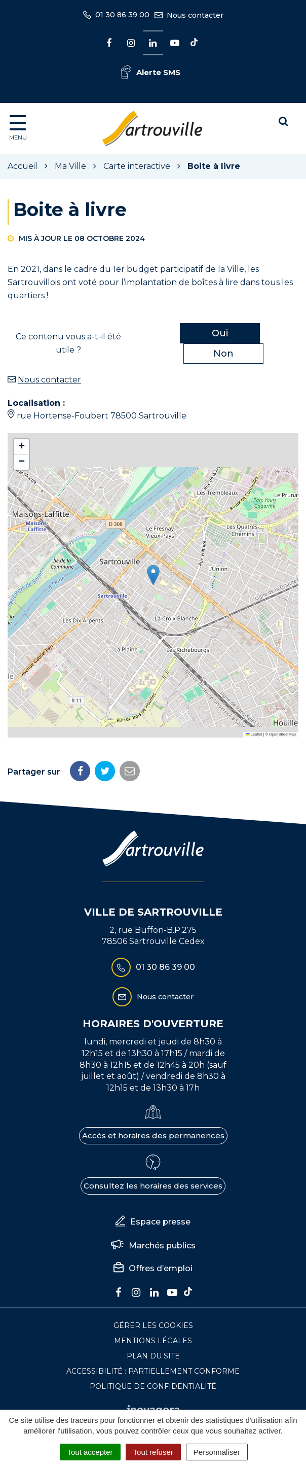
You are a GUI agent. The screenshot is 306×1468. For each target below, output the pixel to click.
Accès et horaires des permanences (153, 1135)
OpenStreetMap (282, 734)
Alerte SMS (150, 72)
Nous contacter (49, 380)
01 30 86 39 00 (153, 967)
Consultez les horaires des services (153, 1186)
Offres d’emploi (153, 1268)
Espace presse (153, 1222)
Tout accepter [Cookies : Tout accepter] (90, 1452)
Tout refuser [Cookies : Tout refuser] (153, 1452)
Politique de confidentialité (153, 1386)
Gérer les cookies (153, 1325)
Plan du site (153, 1355)
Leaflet (254, 734)
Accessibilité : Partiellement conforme (153, 1371)
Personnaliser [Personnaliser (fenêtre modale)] (217, 1452)
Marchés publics (153, 1245)
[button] (153, 575)
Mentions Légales (153, 1340)
